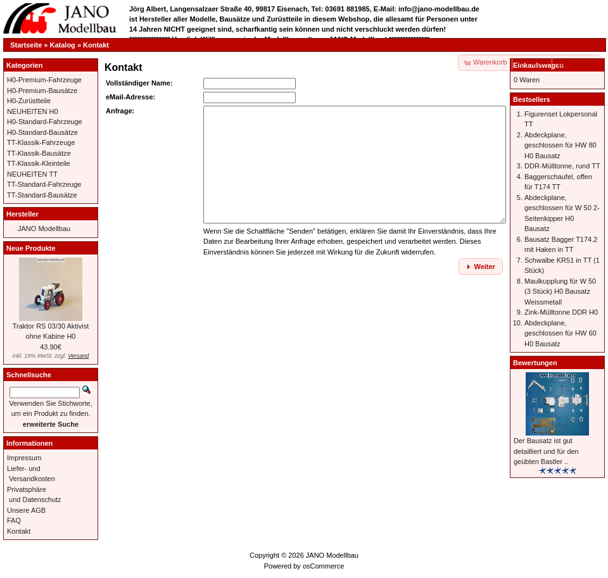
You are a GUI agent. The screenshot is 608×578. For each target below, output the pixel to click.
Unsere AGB (26, 510)
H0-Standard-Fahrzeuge (44, 121)
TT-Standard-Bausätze (42, 195)
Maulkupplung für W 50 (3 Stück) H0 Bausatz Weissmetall (560, 291)
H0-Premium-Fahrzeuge (44, 80)
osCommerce (323, 566)
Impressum (24, 458)
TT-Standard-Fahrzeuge (44, 184)
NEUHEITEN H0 (32, 111)
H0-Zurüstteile (29, 100)
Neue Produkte (31, 248)
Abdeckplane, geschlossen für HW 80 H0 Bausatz (560, 145)
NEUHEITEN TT (32, 174)
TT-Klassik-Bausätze (39, 153)
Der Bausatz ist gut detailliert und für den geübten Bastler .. (546, 451)
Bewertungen (535, 363)
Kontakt (96, 45)
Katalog (62, 45)
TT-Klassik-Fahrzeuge (41, 142)
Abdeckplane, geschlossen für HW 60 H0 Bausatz (560, 333)
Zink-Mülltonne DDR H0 (561, 312)
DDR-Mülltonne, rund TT (562, 166)
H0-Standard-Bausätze (42, 132)
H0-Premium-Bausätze (42, 90)
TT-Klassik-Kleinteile (38, 163)
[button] (533, 62)
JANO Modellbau (44, 228)
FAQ (14, 520)
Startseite (26, 45)
